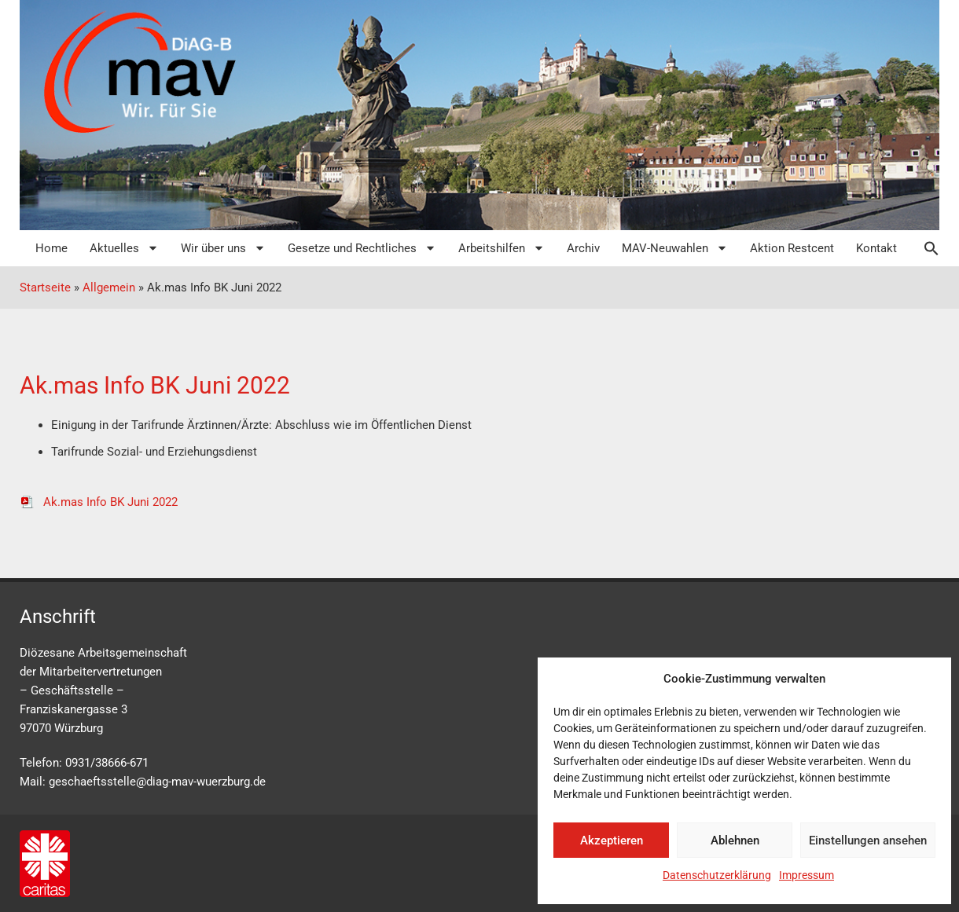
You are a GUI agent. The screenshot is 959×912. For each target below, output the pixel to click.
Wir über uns (223, 248)
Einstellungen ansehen (868, 840)
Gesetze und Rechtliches (362, 248)
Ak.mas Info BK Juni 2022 (99, 502)
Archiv (583, 248)
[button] (923, 248)
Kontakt (876, 248)
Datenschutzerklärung (717, 875)
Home (51, 248)
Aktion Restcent (792, 248)
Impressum (806, 875)
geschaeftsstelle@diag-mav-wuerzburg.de (157, 782)
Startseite (45, 287)
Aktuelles (124, 248)
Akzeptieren (611, 840)
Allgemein (109, 287)
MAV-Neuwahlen (675, 248)
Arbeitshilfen (501, 248)
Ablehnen (735, 840)
